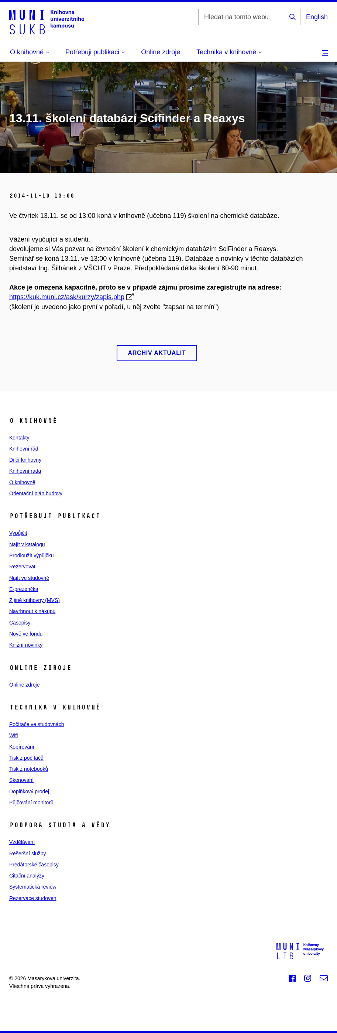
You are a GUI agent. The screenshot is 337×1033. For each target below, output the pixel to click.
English (317, 17)
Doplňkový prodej (29, 791)
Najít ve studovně (29, 578)
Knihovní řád (23, 449)
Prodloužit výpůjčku (31, 555)
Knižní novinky (25, 645)
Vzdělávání (22, 842)
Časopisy (20, 623)
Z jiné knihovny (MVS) (34, 600)
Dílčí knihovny (25, 460)
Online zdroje (160, 52)
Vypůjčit (18, 533)
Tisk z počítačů (26, 758)
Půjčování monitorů (31, 802)
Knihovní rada (25, 471)
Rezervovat (22, 566)
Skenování (21, 780)
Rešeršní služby (27, 853)
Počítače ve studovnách (36, 724)
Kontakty (19, 438)
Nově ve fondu (25, 634)
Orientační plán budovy (35, 493)
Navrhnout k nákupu (32, 611)
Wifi (13, 735)
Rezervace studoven (32, 898)
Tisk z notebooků (28, 769)
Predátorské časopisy (34, 865)
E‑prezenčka (23, 589)
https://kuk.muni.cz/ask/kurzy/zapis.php (66, 297)
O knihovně (22, 482)
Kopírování (21, 747)
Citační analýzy (26, 876)
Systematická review (32, 887)
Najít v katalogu (27, 544)
